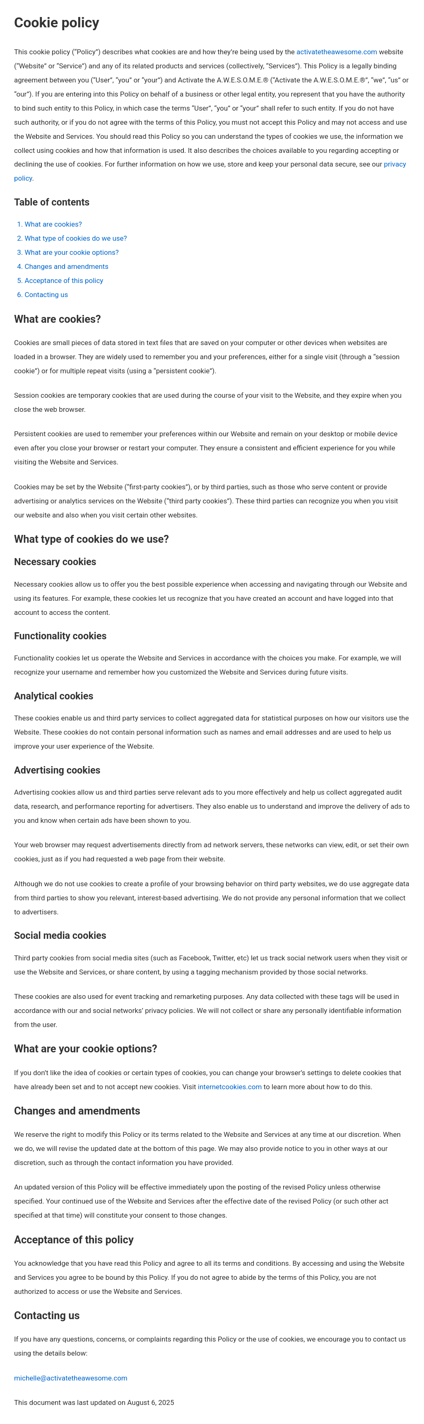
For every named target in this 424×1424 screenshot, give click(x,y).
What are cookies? (53, 224)
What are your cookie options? (71, 252)
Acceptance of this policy (63, 280)
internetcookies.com (230, 1087)
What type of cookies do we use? (75, 238)
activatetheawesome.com (336, 52)
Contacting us (46, 294)
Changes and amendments (66, 266)
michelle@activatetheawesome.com (71, 1378)
